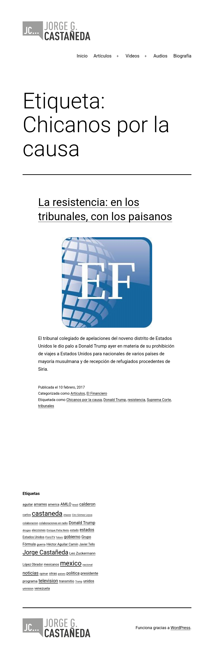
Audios (160, 56)
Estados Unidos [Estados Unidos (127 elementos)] (33, 537)
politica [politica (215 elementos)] (72, 573)
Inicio (82, 56)
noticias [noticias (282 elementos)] (31, 573)
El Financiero (96, 393)
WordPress (180, 627)
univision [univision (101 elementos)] (28, 588)
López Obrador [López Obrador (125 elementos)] (33, 564)
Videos (132, 56)
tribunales (46, 406)
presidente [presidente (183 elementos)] (89, 573)
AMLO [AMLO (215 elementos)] (66, 504)
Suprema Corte (159, 400)
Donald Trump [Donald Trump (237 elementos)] (82, 522)
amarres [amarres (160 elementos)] (40, 504)
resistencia (136, 400)
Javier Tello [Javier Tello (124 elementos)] (87, 544)
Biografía (182, 56)
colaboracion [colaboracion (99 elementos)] (30, 523)
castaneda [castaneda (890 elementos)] (47, 513)
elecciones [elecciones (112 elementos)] (39, 530)
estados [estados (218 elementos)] (87, 529)
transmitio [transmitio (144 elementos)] (66, 581)
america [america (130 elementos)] (53, 504)
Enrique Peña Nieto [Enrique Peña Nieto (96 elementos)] (58, 530)
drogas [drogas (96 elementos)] (27, 530)
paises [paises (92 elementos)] (61, 573)
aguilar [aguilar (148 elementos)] (28, 504)
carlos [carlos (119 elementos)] (27, 514)
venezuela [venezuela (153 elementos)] (42, 588)
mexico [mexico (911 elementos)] (70, 563)
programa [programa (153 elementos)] (30, 581)
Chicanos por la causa (84, 400)
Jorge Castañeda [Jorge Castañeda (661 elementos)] (45, 552)
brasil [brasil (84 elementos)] (75, 504)
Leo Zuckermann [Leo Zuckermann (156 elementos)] (82, 553)
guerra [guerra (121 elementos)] (41, 544)
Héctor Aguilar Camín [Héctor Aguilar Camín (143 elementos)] (62, 544)
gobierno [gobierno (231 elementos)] (72, 536)
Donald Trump (114, 400)
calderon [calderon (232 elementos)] (87, 504)
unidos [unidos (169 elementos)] (88, 581)
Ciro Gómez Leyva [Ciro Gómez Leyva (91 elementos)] (82, 514)
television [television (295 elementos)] (48, 580)
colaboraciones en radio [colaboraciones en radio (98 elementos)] (53, 523)
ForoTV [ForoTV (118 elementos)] (50, 537)
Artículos (102, 56)
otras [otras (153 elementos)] (53, 573)
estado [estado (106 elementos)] (74, 530)
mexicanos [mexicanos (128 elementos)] (51, 564)
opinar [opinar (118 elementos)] (44, 573)
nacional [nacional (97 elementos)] (88, 564)
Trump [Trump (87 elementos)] (78, 581)
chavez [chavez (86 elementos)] (67, 514)
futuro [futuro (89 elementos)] (59, 537)
